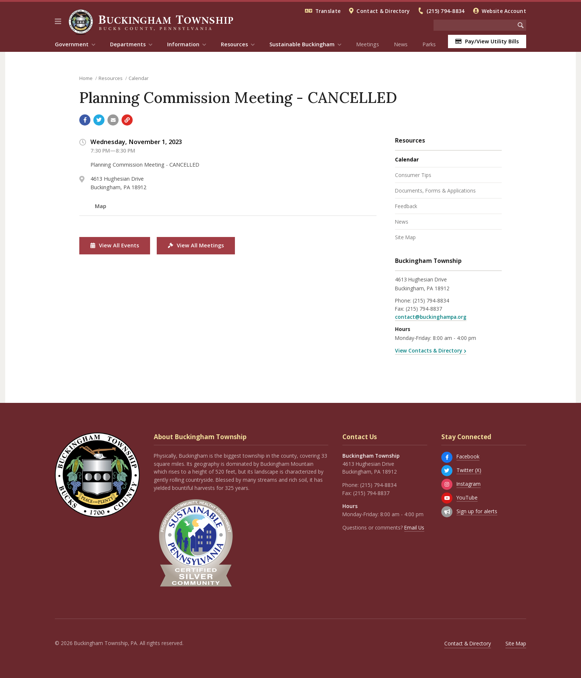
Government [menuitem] (72, 44)
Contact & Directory (382, 10)
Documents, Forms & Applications (435, 190)
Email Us (414, 527)
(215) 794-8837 (424, 308)
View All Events (114, 245)
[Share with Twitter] (98, 120)
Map (100, 206)
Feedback (406, 206)
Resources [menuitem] (234, 44)
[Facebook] (446, 457)
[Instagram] (446, 484)
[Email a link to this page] (113, 120)
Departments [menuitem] (128, 44)
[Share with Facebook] (84, 120)
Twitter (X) (468, 470)
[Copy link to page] (127, 120)
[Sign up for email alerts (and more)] (446, 511)
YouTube (467, 497)
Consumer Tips (413, 174)
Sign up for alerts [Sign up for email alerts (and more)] (476, 511)
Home (86, 78)
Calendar (139, 78)
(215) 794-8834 (445, 10)
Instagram (468, 483)
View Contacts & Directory (428, 350)
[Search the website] (474, 25)
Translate (328, 10)
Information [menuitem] (183, 44)
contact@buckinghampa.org (431, 316)
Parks (429, 44)
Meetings (367, 44)
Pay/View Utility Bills (487, 41)
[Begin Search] (520, 25)
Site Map (405, 237)
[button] (58, 21)
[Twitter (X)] (446, 470)
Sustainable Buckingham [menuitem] (302, 44)
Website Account (504, 10)
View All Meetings (196, 245)
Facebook (467, 456)
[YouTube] (446, 498)
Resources (111, 78)
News (401, 44)
